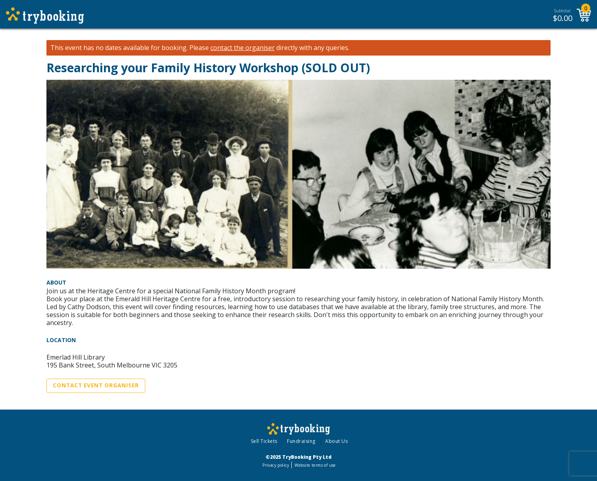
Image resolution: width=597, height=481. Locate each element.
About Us (336, 441)
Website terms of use (315, 465)
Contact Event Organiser (96, 385)
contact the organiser (242, 48)
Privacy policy (275, 465)
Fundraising (301, 441)
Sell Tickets (264, 441)
